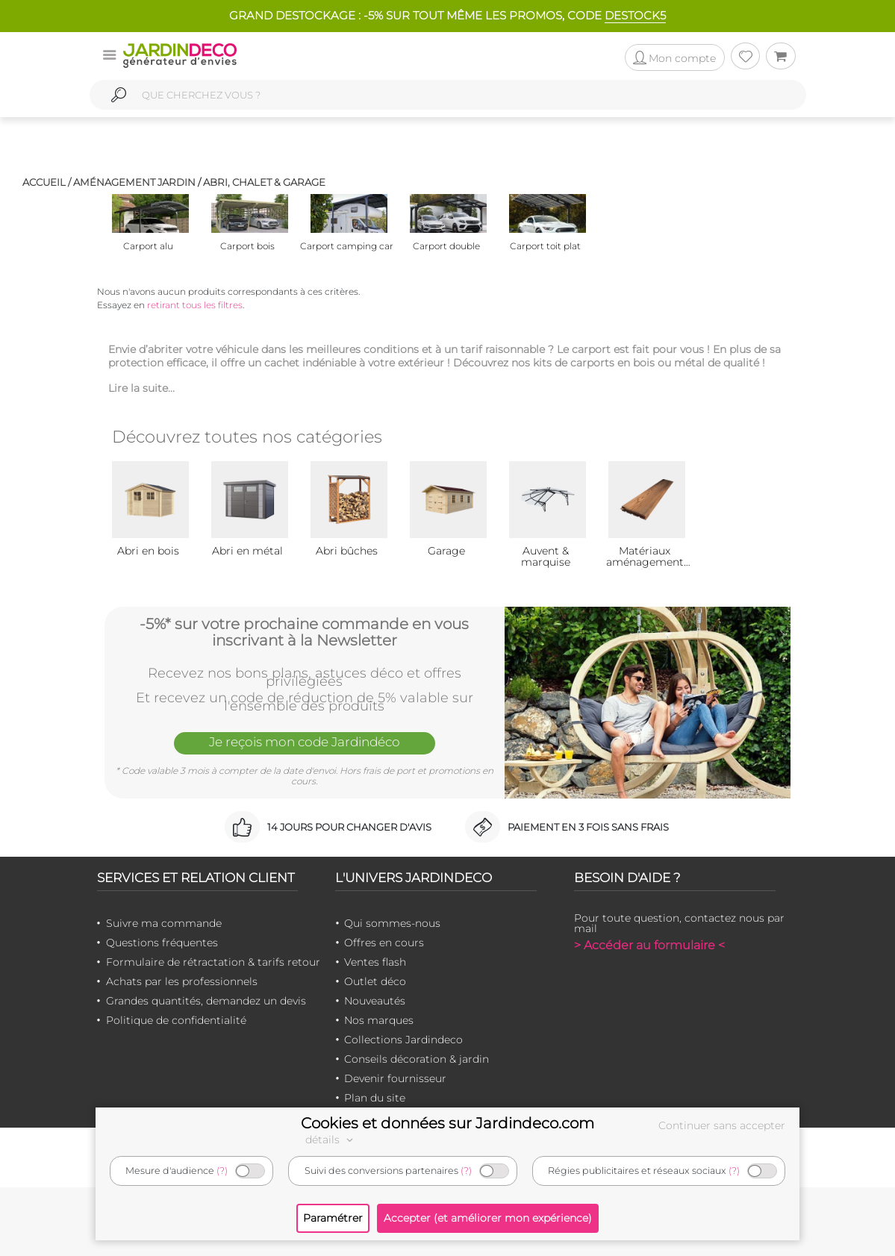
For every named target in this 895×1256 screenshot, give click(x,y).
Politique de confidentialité (176, 1020)
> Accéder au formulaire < (649, 945)
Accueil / (46, 182)
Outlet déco (375, 981)
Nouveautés (374, 1000)
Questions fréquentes (162, 942)
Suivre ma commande (164, 923)
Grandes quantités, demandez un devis (206, 1000)
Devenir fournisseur (395, 1078)
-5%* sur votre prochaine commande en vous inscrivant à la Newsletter (304, 632)
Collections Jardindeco (403, 1039)
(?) (222, 1170)
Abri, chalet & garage (264, 182)
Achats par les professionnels (182, 981)
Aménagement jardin (134, 182)
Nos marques (379, 1020)
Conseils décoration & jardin (416, 1059)
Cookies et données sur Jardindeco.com (447, 1123)
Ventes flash (375, 962)
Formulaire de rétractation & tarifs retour (213, 962)
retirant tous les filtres (195, 304)
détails (331, 1139)
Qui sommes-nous (392, 923)
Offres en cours (384, 942)
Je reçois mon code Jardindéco (304, 741)
